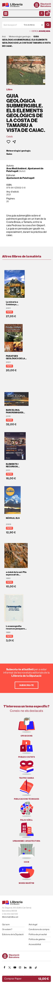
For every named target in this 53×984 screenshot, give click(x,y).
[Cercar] (48, 25)
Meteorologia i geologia (18, 151)
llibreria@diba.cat (10, 917)
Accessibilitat (35, 944)
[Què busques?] (12, 25)
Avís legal (33, 924)
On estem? (7, 929)
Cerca (40, 31)
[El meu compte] (41, 13)
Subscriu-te (26, 685)
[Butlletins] (30, 967)
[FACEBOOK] (4, 967)
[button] (47, 13)
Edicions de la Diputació (13, 934)
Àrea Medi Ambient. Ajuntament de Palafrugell (24, 170)
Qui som (6, 924)
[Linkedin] (25, 967)
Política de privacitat (38, 934)
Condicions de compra (39, 929)
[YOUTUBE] (15, 967)
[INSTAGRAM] (20, 967)
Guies (9, 154)
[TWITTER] (9, 967)
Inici (4, 36)
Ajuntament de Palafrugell (20, 178)
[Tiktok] (35, 967)
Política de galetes (37, 939)
